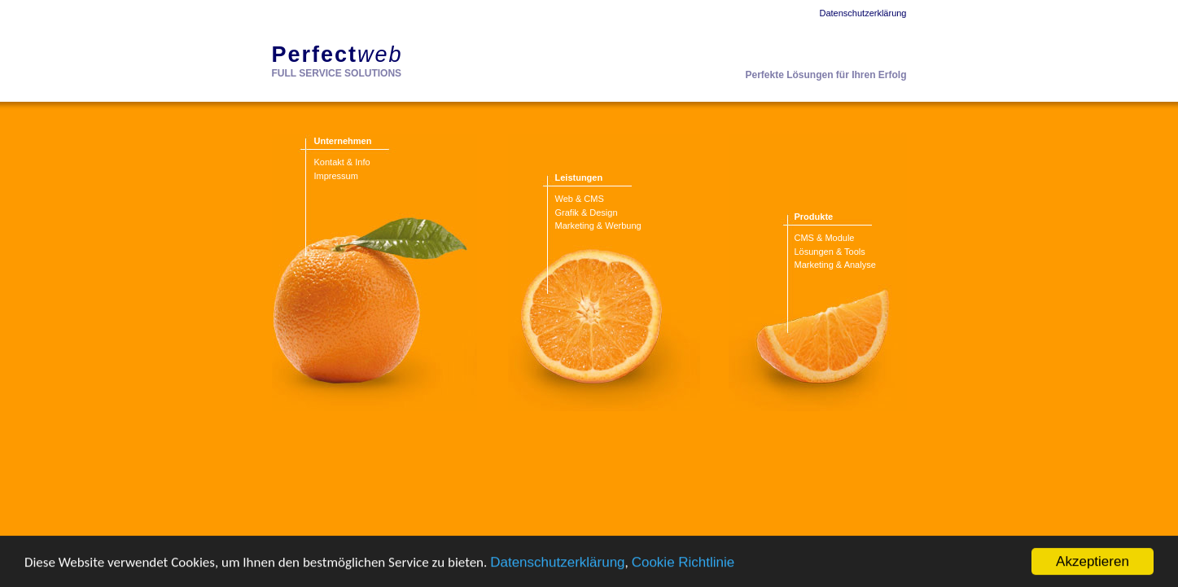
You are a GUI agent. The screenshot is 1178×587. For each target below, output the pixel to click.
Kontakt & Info (342, 162)
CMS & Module (825, 238)
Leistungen (579, 177)
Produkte (814, 216)
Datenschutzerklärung (557, 563)
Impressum (336, 176)
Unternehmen (343, 141)
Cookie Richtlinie (683, 563)
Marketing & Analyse (835, 264)
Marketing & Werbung (598, 225)
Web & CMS (579, 199)
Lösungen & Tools (830, 251)
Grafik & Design (586, 212)
